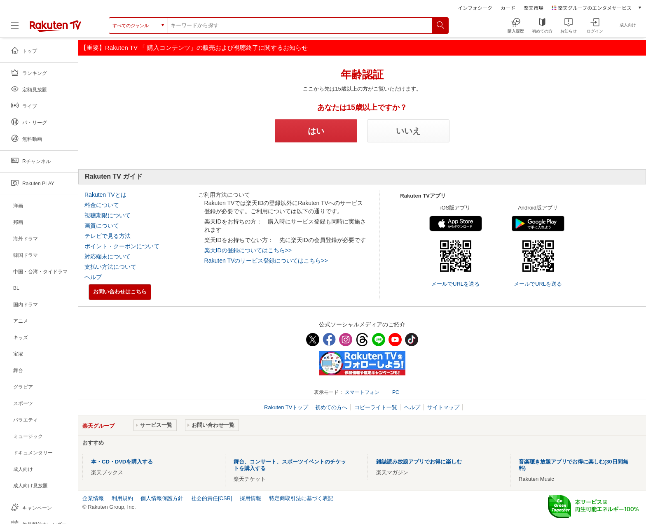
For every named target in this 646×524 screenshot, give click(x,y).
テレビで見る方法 (107, 236)
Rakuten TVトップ (287, 407)
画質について (101, 225)
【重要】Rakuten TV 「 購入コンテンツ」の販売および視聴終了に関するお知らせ (194, 47)
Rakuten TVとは (105, 194)
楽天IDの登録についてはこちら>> (248, 250)
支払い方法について (110, 266)
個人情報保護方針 (161, 498)
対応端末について (107, 256)
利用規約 (122, 498)
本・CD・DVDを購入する (122, 462)
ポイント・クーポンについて (121, 246)
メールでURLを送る (455, 284)
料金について (101, 205)
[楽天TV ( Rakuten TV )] (55, 28)
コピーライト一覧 (375, 407)
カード (508, 7)
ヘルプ (93, 277)
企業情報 (93, 498)
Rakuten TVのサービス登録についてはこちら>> (266, 260)
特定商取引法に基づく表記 (301, 498)
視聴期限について (107, 215)
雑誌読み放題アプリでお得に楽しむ (419, 462)
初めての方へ (331, 407)
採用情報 (250, 498)
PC (395, 392)
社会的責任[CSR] (211, 498)
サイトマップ (443, 407)
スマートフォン (362, 392)
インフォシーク (475, 7)
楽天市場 (533, 7)
